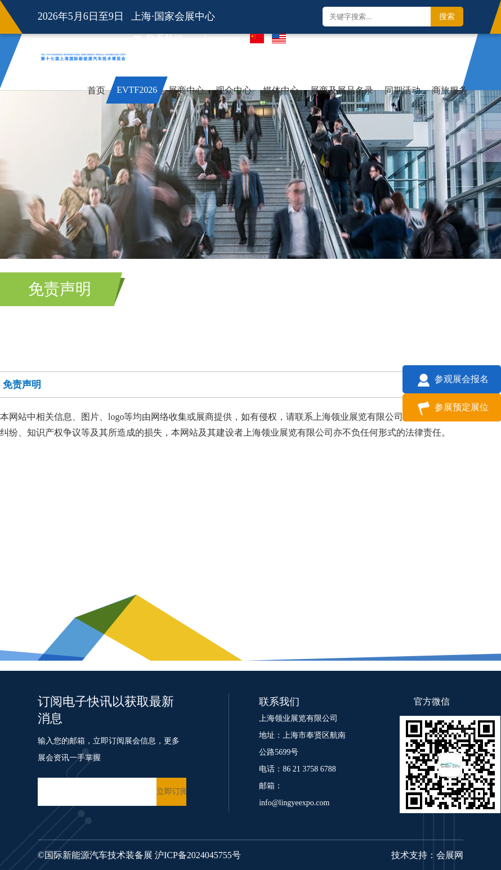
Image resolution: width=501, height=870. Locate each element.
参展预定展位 (452, 407)
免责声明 (59, 289)
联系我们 (157, 38)
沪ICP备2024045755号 (198, 855)
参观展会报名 (452, 379)
